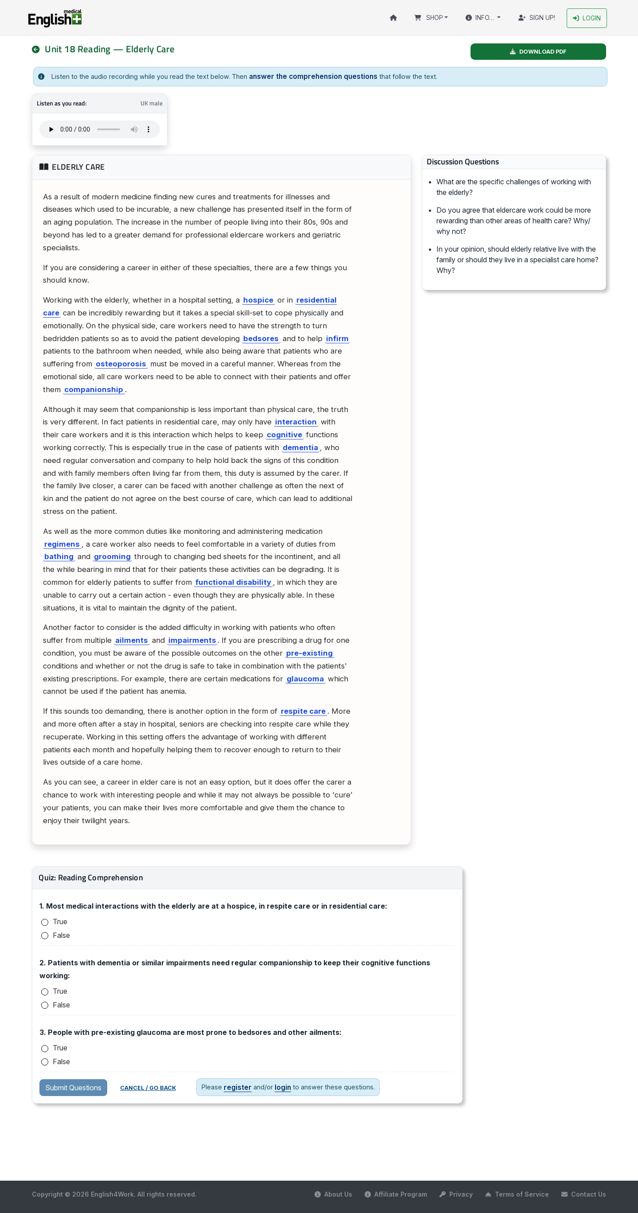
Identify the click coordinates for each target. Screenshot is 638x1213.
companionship (93, 388)
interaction (296, 421)
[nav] (39, 48)
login (280, 1086)
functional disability (233, 581)
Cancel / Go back (148, 1087)
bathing (59, 556)
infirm (337, 337)
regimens (62, 543)
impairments (192, 639)
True (60, 921)
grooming (112, 556)
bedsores (261, 337)
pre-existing (309, 652)
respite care (303, 710)
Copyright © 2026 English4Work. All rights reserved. (114, 1193)
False (61, 934)
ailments (131, 639)
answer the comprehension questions (309, 76)
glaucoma (305, 677)
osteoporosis (121, 363)
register (236, 1086)
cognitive (284, 434)
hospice (258, 299)
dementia (300, 446)
